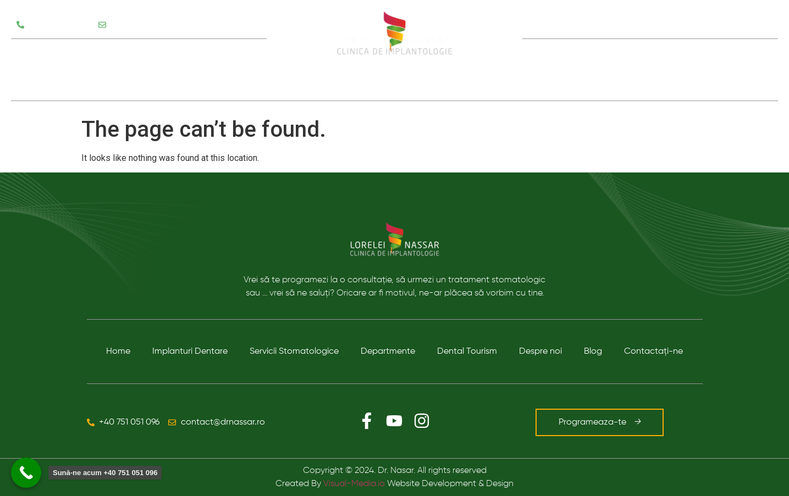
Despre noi (615, 69)
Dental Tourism (467, 351)
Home (118, 351)
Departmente (388, 351)
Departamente (164, 54)
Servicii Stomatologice (66, 54)
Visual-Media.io (354, 484)
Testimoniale (43, 85)
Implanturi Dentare (190, 351)
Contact (726, 69)
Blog (677, 69)
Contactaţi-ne (653, 351)
